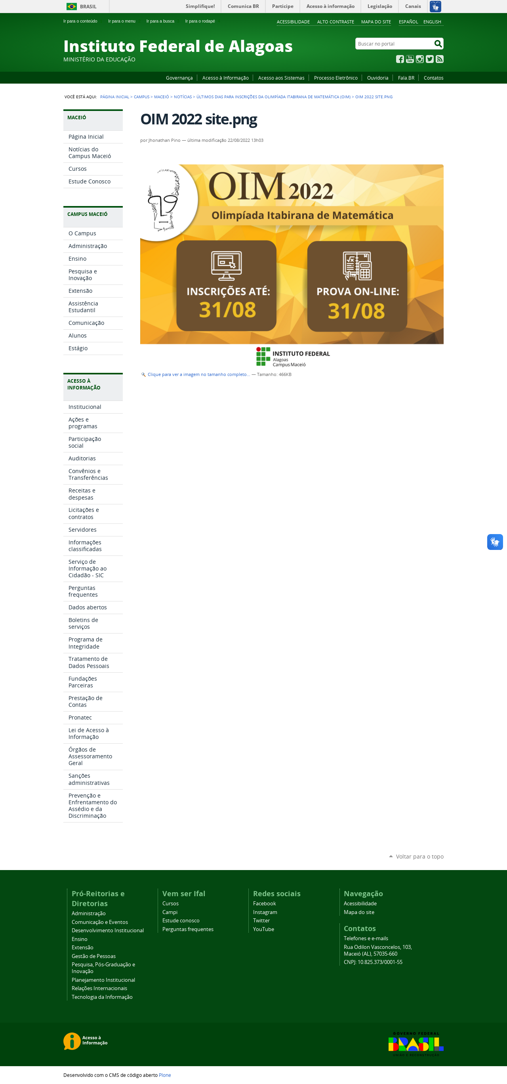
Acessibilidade (293, 22)
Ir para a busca (164, 21)
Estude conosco (181, 920)
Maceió (161, 96)
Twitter (430, 59)
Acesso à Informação (225, 77)
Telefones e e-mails (366, 938)
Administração (89, 913)
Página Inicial (114, 96)
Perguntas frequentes (187, 929)
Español (408, 22)
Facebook (400, 59)
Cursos (170, 903)
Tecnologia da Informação (102, 997)
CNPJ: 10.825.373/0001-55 (373, 962)
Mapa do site (376, 22)
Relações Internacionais (99, 988)
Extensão (82, 947)
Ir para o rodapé (203, 21)
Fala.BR (406, 77)
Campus (141, 96)
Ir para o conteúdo (83, 21)
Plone (165, 1075)
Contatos (434, 77)
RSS (440, 59)
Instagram (420, 59)
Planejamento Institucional (103, 980)
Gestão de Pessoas (94, 956)
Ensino (80, 939)
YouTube (410, 59)
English (432, 22)
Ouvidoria (378, 77)
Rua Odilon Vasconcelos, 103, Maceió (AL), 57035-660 (378, 950)
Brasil (88, 6)
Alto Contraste (335, 22)
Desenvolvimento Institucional (108, 930)
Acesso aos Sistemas (281, 77)
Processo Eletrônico (336, 77)
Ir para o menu (125, 21)
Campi (169, 912)
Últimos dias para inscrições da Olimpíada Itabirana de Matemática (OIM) (273, 96)
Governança (179, 77)
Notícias (183, 96)
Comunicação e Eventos (100, 922)
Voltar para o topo (420, 856)
